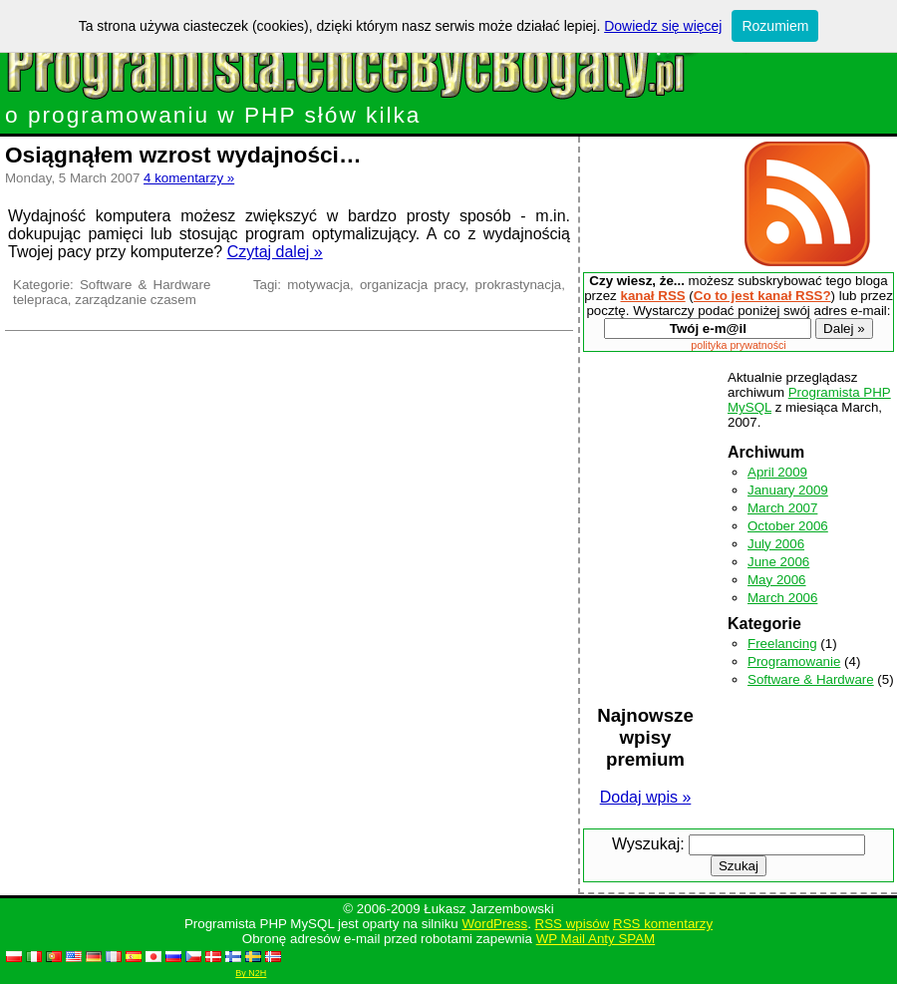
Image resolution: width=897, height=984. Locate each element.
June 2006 (778, 561)
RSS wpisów (572, 923)
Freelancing (782, 643)
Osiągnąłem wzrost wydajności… (183, 154)
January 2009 (788, 490)
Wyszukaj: (648, 843)
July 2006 (776, 543)
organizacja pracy (412, 284)
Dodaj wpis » (646, 797)
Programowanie (794, 661)
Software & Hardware (145, 284)
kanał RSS (652, 295)
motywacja (318, 284)
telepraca (40, 299)
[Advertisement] (658, 204)
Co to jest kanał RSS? (762, 295)
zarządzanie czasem (135, 299)
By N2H (250, 973)
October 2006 (788, 525)
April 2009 (777, 472)
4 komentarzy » (189, 177)
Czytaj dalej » (275, 251)
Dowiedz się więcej (663, 26)
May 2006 (777, 579)
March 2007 (782, 507)
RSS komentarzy (663, 923)
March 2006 (782, 597)
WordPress (494, 923)
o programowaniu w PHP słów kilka (389, 104)
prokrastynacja (518, 284)
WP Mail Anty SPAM (596, 938)
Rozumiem (775, 26)
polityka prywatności (738, 345)
